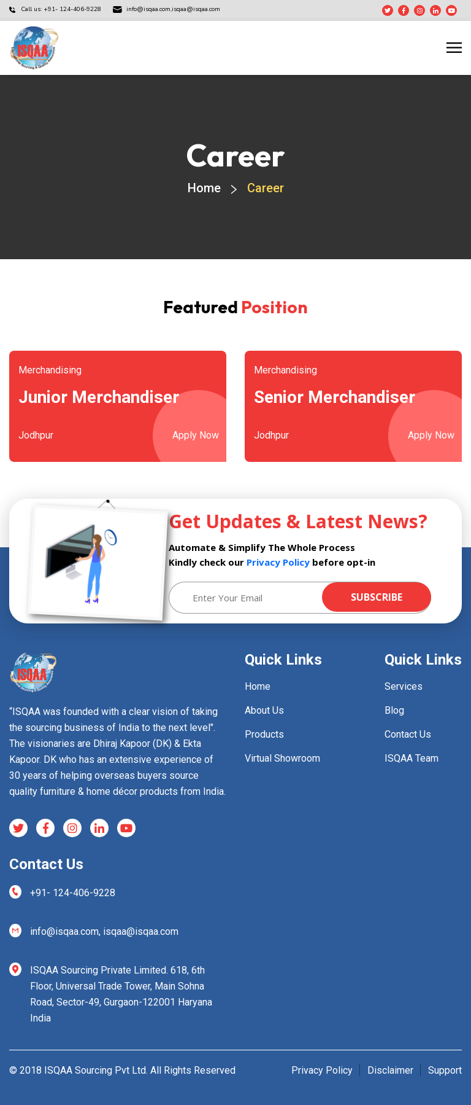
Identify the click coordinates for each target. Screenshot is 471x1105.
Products (264, 734)
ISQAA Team (411, 758)
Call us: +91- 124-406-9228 (61, 9)
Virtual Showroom (282, 758)
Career (265, 188)
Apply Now (195, 435)
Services (404, 686)
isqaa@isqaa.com (173, 9)
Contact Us (408, 734)
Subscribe (376, 597)
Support (445, 1070)
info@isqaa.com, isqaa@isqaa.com (104, 931)
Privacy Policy (278, 562)
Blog (394, 710)
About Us (264, 710)
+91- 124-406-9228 (72, 893)
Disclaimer (390, 1070)
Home (204, 188)
